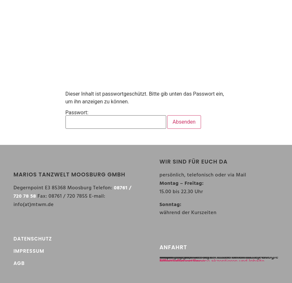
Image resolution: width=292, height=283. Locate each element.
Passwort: (115, 119)
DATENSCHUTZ (33, 238)
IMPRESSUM (29, 251)
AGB (19, 263)
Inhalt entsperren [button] (178, 261)
